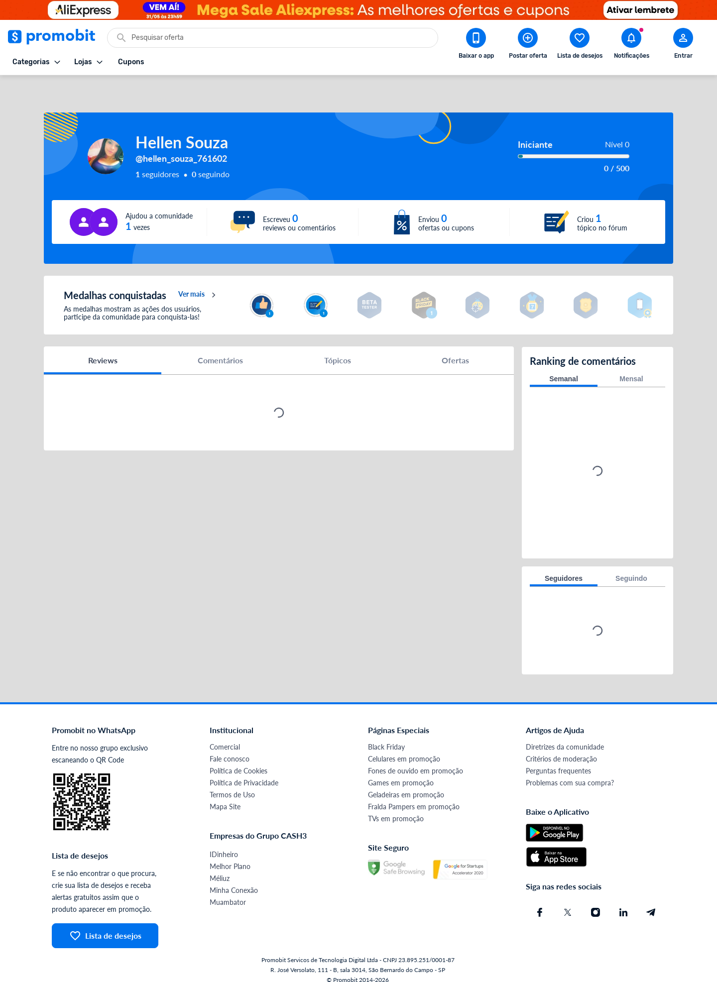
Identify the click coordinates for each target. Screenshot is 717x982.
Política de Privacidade (244, 772)
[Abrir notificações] (631, 45)
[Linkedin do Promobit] (623, 902)
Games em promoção (401, 772)
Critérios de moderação (561, 749)
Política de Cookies (238, 761)
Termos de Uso (232, 784)
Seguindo (631, 568)
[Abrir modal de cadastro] (683, 45)
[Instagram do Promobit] (595, 902)
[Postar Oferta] (528, 45)
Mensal (631, 369)
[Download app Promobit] (476, 45)
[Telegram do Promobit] (651, 902)
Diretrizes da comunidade (565, 737)
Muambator (228, 892)
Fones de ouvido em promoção (415, 761)
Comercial (225, 737)
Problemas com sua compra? (570, 772)
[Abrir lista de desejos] (579, 45)
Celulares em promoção (404, 749)
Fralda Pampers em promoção (414, 796)
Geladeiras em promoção (406, 784)
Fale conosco (229, 749)
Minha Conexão (234, 880)
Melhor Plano (230, 856)
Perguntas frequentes (558, 761)
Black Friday (386, 737)
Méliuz (220, 868)
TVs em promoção (396, 808)
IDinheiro (224, 844)
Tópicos (337, 350)
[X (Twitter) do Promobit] (568, 902)
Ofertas (455, 350)
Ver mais (198, 286)
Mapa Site (225, 796)
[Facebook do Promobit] (540, 902)
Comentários (220, 350)
